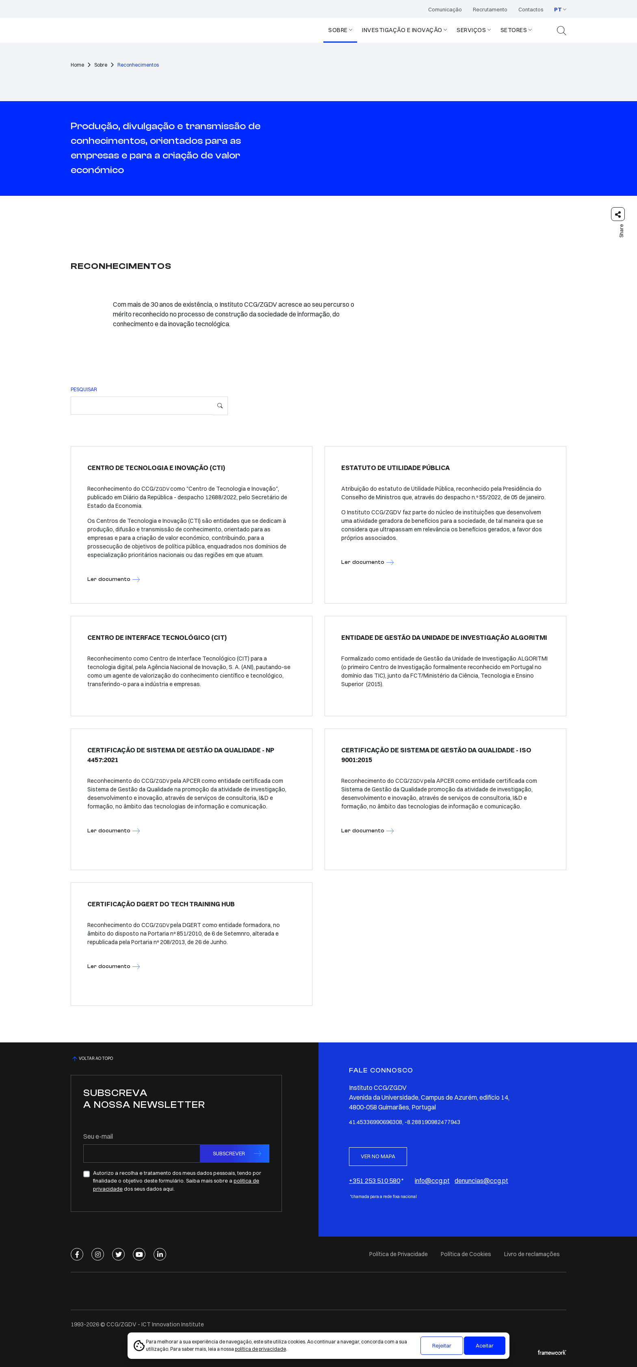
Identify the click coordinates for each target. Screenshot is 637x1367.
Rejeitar (441, 1345)
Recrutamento (490, 9)
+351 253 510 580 (374, 1180)
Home (77, 65)
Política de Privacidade (398, 1254)
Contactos (530, 9)
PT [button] (558, 9)
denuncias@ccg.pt (481, 1180)
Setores (513, 30)
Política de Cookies (466, 1254)
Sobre (338, 30)
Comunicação (445, 9)
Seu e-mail (98, 1136)
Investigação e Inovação (402, 30)
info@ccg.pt (432, 1180)
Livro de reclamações (532, 1254)
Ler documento (108, 579)
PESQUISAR (84, 389)
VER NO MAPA (378, 1156)
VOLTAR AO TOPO (92, 1058)
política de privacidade (260, 1349)
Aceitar (485, 1345)
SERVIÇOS (471, 30)
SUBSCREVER (229, 1153)
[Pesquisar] (220, 405)
